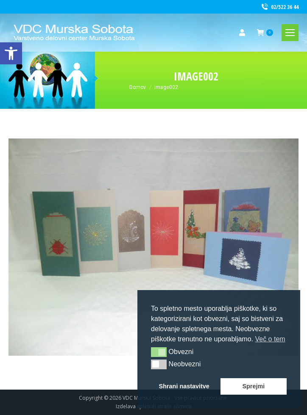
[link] (11, 53)
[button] (159, 352)
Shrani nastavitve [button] (184, 386)
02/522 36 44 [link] (279, 7)
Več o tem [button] (270, 339)
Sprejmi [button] (253, 386)
